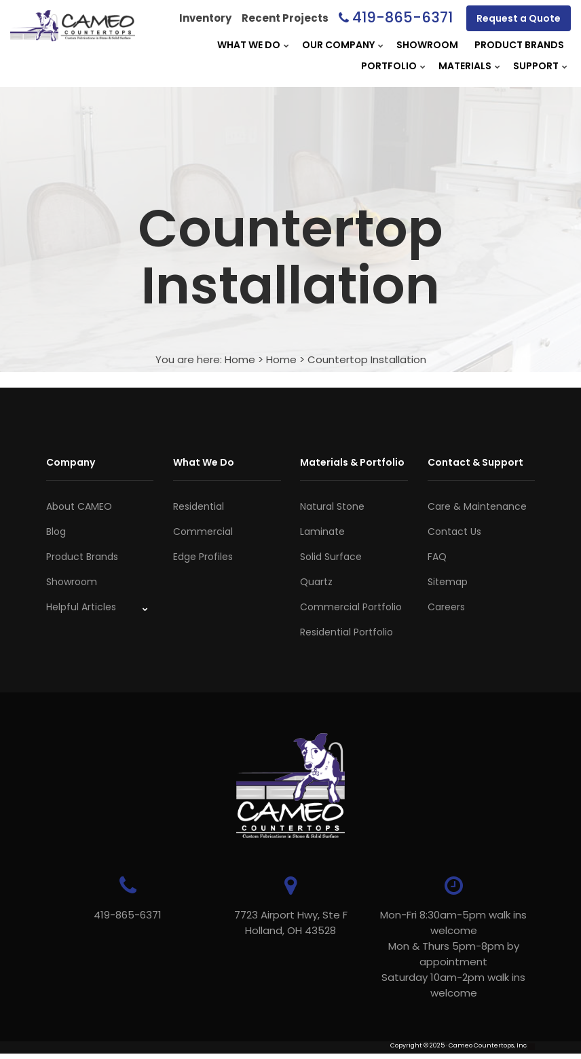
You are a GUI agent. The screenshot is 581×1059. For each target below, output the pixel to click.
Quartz (316, 582)
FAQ (437, 556)
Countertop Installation (366, 359)
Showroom (427, 45)
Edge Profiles (203, 556)
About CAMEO (79, 506)
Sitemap (448, 582)
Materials (464, 66)
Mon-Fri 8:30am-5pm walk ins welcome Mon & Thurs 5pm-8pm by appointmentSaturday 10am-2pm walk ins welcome (453, 954)
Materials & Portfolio (352, 462)
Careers (446, 607)
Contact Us (454, 531)
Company (70, 462)
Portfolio (389, 66)
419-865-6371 (402, 17)
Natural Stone (332, 506)
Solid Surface (331, 556)
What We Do (248, 45)
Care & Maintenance (477, 506)
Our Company (338, 45)
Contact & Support (475, 462)
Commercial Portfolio (351, 607)
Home (240, 359)
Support (536, 66)
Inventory (205, 18)
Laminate (322, 531)
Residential (198, 506)
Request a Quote (518, 18)
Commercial (203, 531)
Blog (56, 531)
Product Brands (519, 45)
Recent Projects (285, 18)
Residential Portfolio (346, 632)
